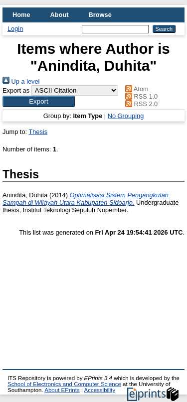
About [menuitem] (59, 14)
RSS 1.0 (140, 96)
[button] (38, 101)
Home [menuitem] (21, 14)
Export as (15, 90)
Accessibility (99, 390)
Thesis (37, 131)
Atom (135, 89)
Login (15, 28)
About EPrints (61, 390)
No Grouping (126, 116)
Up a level (20, 81)
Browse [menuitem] (100, 14)
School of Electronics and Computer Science (64, 384)
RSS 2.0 (140, 104)
